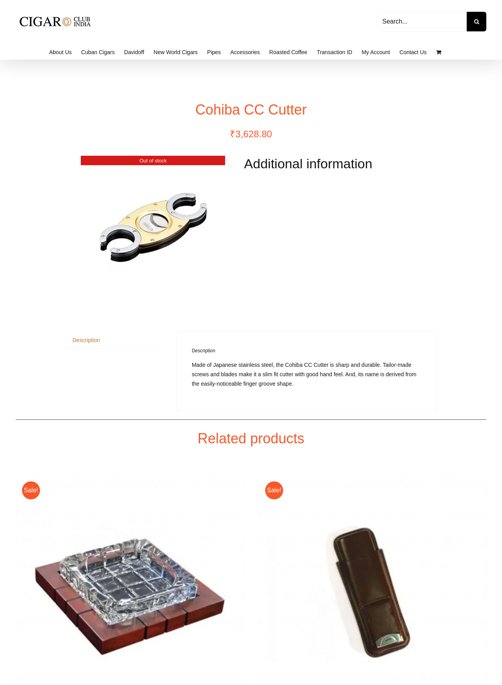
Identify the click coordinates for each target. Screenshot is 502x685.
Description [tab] (86, 340)
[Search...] (421, 21)
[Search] (476, 21)
